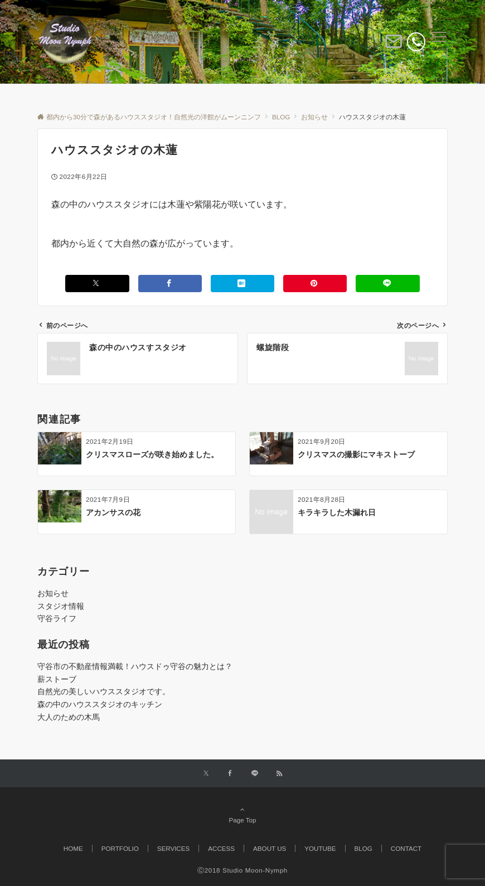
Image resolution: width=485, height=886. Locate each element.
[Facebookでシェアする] (170, 283)
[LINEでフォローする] (254, 773)
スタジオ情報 (60, 606)
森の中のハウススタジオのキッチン (99, 704)
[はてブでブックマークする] (242, 283)
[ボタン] (393, 46)
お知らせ (53, 593)
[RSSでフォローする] (279, 773)
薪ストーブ (56, 679)
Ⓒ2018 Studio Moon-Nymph (242, 870)
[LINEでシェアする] (387, 283)
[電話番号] (416, 41)
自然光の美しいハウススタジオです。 (103, 691)
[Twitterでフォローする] (206, 773)
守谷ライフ (56, 618)
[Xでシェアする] (97, 283)
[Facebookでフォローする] (230, 773)
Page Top (242, 814)
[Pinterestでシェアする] (315, 283)
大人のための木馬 (68, 717)
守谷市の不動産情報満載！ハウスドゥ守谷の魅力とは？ (134, 666)
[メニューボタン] (439, 42)
